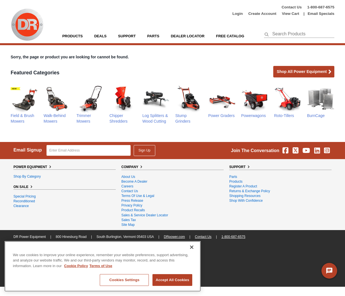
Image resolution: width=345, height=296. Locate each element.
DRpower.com (174, 237)
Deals (100, 36)
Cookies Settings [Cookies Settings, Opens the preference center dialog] (124, 280)
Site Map (128, 225)
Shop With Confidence (246, 201)
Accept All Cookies (172, 280)
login (237, 14)
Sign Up (144, 150)
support (127, 36)
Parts (233, 177)
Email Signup (27, 150)
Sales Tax (128, 220)
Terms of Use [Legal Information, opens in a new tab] (100, 266)
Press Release (132, 201)
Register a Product (243, 186)
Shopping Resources (244, 196)
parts (153, 36)
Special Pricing (24, 196)
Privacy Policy (131, 205)
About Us (128, 177)
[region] (102, 266)
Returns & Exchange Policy (249, 191)
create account (262, 14)
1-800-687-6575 (320, 7)
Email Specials (321, 14)
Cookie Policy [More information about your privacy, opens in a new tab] (76, 266)
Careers (127, 186)
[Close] (192, 247)
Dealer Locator (187, 36)
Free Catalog (230, 36)
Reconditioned (24, 201)
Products (72, 36)
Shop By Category (27, 176)
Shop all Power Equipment (304, 72)
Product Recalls (133, 210)
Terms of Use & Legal (137, 196)
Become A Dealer (134, 181)
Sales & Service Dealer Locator (144, 215)
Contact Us (292, 7)
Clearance (21, 206)
